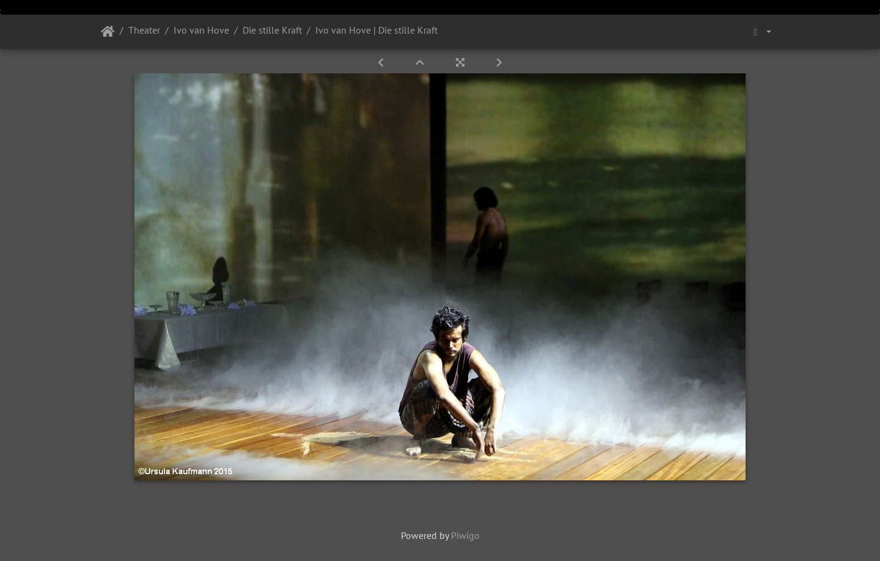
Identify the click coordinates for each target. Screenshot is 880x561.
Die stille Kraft (272, 30)
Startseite (108, 32)
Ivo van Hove (201, 30)
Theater (144, 30)
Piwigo (465, 535)
